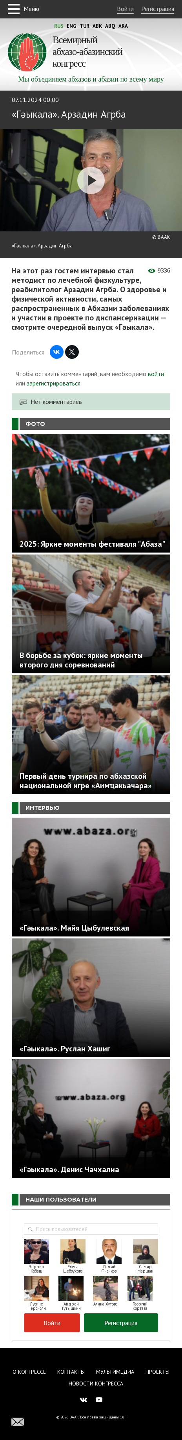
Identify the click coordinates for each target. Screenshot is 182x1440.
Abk (97, 26)
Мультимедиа (115, 1371)
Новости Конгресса (96, 1383)
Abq (110, 26)
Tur (84, 26)
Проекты (157, 1371)
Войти (125, 9)
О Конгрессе (29, 1371)
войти (156, 374)
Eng (71, 26)
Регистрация (157, 9)
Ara (123, 26)
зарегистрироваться (53, 383)
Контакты (71, 1371)
